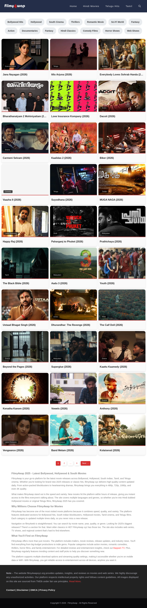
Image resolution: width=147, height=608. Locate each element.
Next (85, 463)
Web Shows (133, 31)
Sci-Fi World (117, 22)
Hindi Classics (68, 31)
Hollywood (36, 22)
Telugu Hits (112, 6)
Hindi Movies (91, 6)
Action (11, 31)
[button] (139, 6)
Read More (75, 581)
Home (73, 6)
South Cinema (56, 22)
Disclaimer (23, 590)
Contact (10, 590)
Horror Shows (112, 31)
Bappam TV (119, 548)
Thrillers (75, 22)
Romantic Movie (95, 22)
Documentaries (30, 31)
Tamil (129, 6)
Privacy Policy (47, 590)
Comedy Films (90, 31)
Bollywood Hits (15, 22)
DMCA (34, 590)
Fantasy (135, 22)
